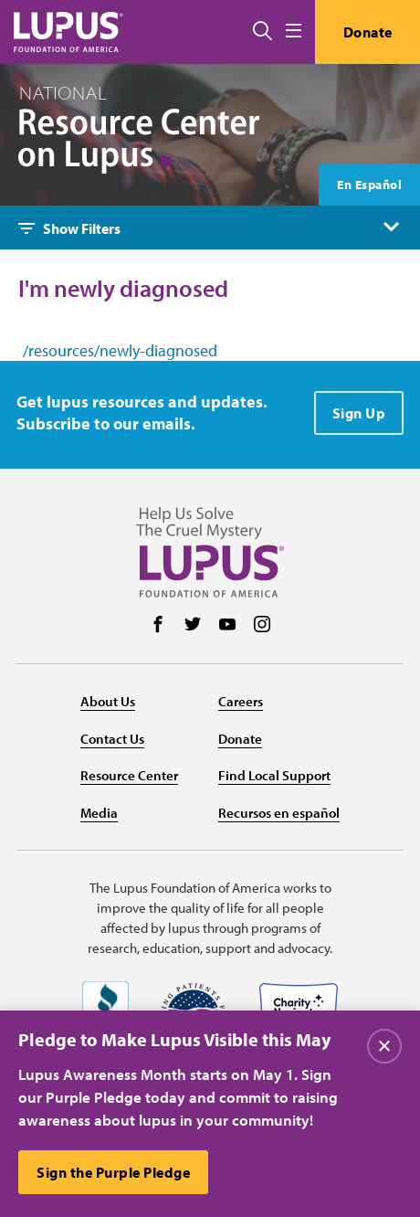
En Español (369, 184)
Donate (368, 32)
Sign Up (359, 413)
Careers (240, 701)
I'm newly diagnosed (123, 289)
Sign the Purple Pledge (113, 1172)
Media (99, 812)
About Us (107, 701)
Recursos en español (279, 812)
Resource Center (129, 775)
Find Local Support (274, 775)
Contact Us (112, 738)
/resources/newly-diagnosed (120, 351)
